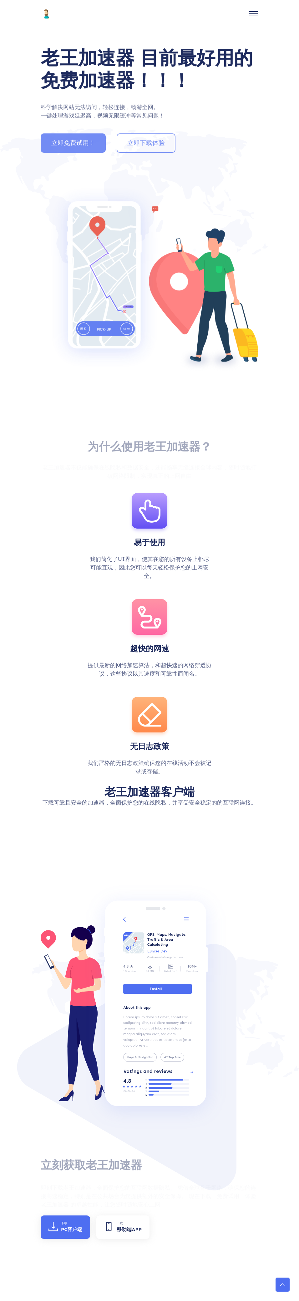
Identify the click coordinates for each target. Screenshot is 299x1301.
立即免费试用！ (73, 146)
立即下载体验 (146, 146)
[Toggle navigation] (253, 13)
